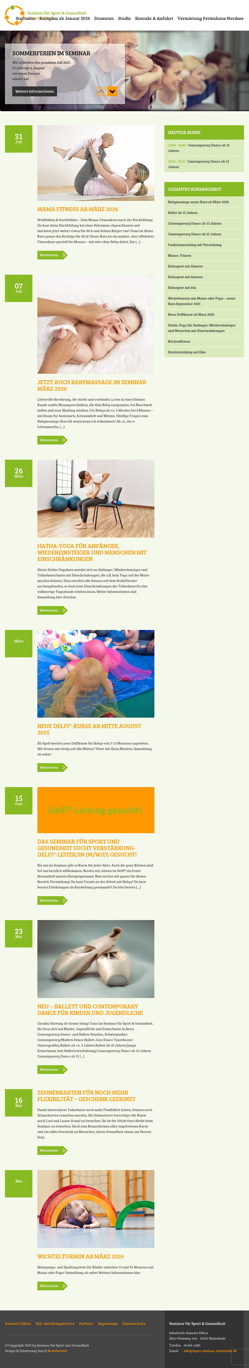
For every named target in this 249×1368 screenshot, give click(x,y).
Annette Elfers (18, 1323)
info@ (210, 1350)
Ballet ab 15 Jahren (182, 212)
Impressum (108, 1323)
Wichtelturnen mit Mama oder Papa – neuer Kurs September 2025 (202, 301)
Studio (124, 18)
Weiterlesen (49, 254)
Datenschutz (134, 1323)
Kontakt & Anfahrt (154, 18)
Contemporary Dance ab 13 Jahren (199, 148)
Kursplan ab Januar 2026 (65, 18)
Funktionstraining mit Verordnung (195, 244)
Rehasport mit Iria (182, 287)
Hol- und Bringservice (55, 1323)
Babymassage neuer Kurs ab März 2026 (198, 201)
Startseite (25, 18)
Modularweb (57, 1350)
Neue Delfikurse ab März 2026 (191, 314)
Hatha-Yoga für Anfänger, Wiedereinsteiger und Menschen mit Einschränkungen (202, 328)
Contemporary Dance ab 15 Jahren (198, 164)
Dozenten (104, 18)
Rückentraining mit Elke (187, 352)
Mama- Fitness (179, 255)
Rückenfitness (179, 341)
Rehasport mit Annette (185, 266)
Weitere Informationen (34, 91)
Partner (86, 1323)
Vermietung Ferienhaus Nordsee (211, 18)
